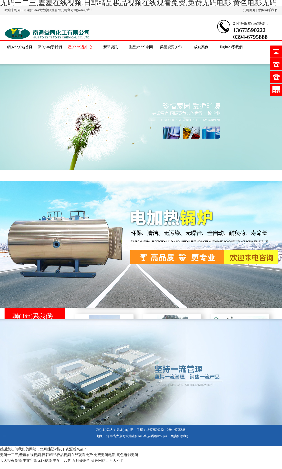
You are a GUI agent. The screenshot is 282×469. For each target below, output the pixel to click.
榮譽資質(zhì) (170, 47)
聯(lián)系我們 (267, 10)
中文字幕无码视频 (37, 460)
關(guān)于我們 (50, 47)
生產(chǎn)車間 (140, 47)
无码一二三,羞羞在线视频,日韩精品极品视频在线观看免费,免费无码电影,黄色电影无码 (69, 455)
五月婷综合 (81, 460)
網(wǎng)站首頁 (19, 47)
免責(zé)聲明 (180, 436)
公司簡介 (249, 10)
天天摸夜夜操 (11, 460)
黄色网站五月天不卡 (107, 460)
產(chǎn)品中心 (80, 47)
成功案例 (201, 47)
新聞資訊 (110, 47)
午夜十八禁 (62, 460)
